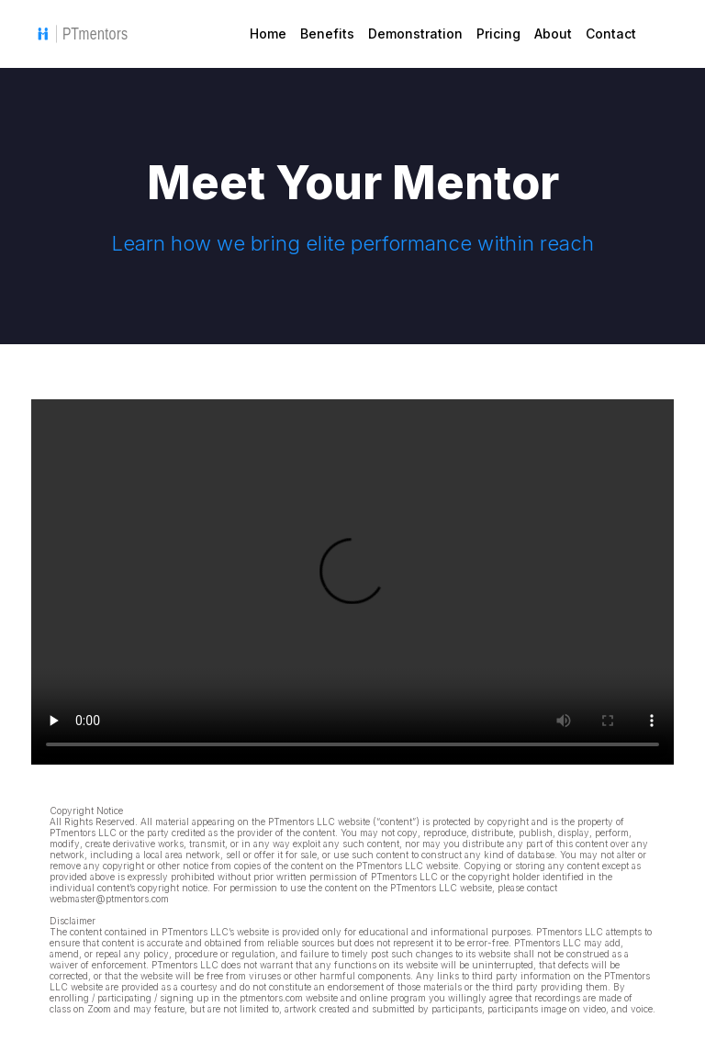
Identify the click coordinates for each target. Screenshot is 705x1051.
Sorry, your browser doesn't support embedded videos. (352, 582)
